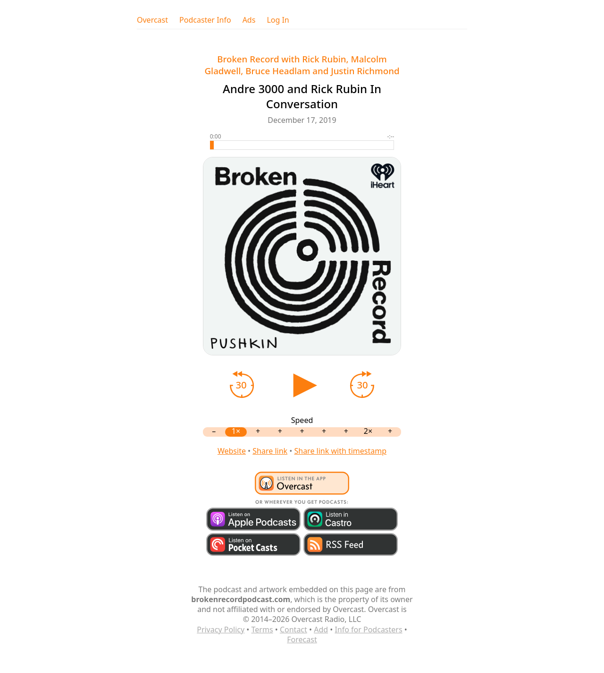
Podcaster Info (205, 20)
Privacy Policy (220, 629)
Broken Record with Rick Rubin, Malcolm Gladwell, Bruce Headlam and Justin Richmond (301, 65)
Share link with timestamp (340, 451)
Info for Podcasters (368, 629)
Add (321, 629)
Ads (249, 20)
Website (232, 451)
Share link (269, 451)
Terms (262, 629)
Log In (278, 20)
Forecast (302, 639)
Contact (293, 629)
